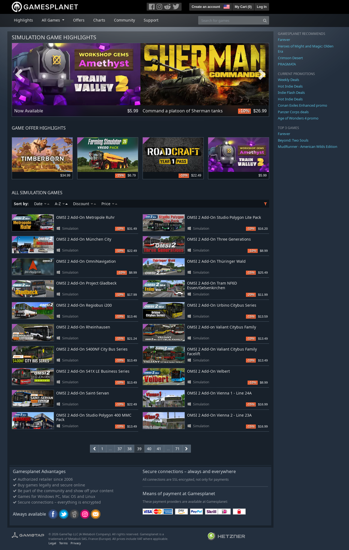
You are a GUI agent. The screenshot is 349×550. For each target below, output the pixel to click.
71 (177, 448)
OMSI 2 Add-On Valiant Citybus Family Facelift (222, 351)
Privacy (76, 543)
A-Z (61, 203)
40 (149, 448)
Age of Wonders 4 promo (298, 118)
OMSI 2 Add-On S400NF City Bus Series (92, 349)
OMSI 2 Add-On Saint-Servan (82, 393)
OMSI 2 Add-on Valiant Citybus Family (221, 327)
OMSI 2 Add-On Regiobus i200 (84, 305)
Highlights (23, 20)
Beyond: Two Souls (293, 140)
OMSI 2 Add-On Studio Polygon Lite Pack (224, 217)
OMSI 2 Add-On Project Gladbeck (86, 283)
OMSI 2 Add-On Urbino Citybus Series (221, 305)
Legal (52, 543)
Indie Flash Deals (291, 92)
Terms (63, 543)
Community (124, 20)
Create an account (206, 7)
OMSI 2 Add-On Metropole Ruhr (85, 217)
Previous (18, 74)
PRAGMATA (287, 64)
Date (41, 203)
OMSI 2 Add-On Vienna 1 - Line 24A (219, 393)
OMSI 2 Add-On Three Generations (219, 239)
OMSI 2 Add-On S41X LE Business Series (93, 371)
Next (262, 74)
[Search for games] (229, 20)
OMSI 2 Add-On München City (83, 239)
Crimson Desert (290, 57)
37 (120, 448)
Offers (79, 20)
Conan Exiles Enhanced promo (302, 105)
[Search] (265, 20)
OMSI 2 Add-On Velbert (208, 371)
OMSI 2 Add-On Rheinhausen (83, 327)
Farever (284, 39)
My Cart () (243, 7)
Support (151, 20)
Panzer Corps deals (293, 111)
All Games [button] (51, 20)
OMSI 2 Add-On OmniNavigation (86, 261)
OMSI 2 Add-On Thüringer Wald (216, 261)
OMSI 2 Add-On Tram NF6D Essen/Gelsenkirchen (212, 285)
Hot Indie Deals (290, 86)
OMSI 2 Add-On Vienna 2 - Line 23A (219, 415)
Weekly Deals (288, 79)
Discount (84, 203)
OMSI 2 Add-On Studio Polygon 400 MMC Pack (93, 417)
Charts (99, 20)
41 (159, 448)
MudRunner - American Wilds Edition (307, 146)
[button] (226, 6)
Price (109, 203)
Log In (262, 7)
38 (129, 448)
